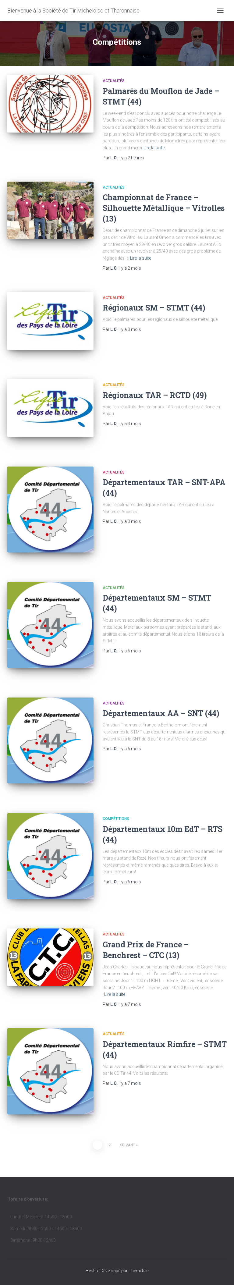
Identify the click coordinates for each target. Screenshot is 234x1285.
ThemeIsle (138, 1270)
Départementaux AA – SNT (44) (161, 713)
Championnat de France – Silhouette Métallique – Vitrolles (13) (164, 208)
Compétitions (116, 819)
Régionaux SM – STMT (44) (154, 308)
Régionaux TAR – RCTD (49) (155, 395)
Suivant (127, 1145)
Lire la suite (154, 147)
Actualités (114, 81)
